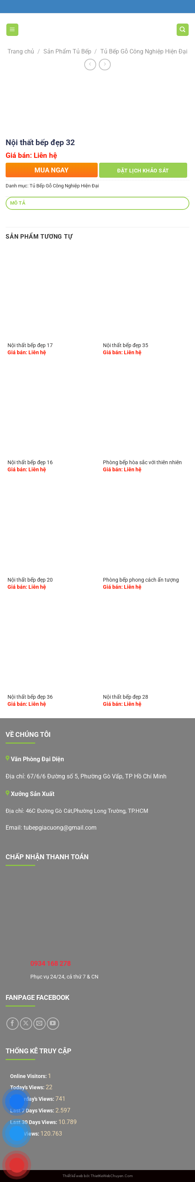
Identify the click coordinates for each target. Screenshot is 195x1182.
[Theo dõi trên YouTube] (53, 1023)
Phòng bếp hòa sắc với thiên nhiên (142, 462)
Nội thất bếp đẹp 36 (30, 697)
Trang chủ (20, 51)
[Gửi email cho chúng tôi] (39, 1023)
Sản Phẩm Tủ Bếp (67, 51)
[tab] (97, 203)
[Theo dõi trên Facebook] (12, 1023)
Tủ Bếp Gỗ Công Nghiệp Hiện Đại (144, 51)
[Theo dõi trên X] (26, 1023)
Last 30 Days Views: (34, 1122)
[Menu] (12, 30)
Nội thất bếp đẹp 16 (30, 462)
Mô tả (17, 203)
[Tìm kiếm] (183, 30)
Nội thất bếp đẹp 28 (125, 697)
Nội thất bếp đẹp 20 (30, 580)
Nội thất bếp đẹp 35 (125, 345)
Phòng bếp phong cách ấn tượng (141, 580)
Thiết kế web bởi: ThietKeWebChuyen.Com (98, 1176)
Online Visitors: (29, 1076)
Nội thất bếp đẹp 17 (30, 345)
